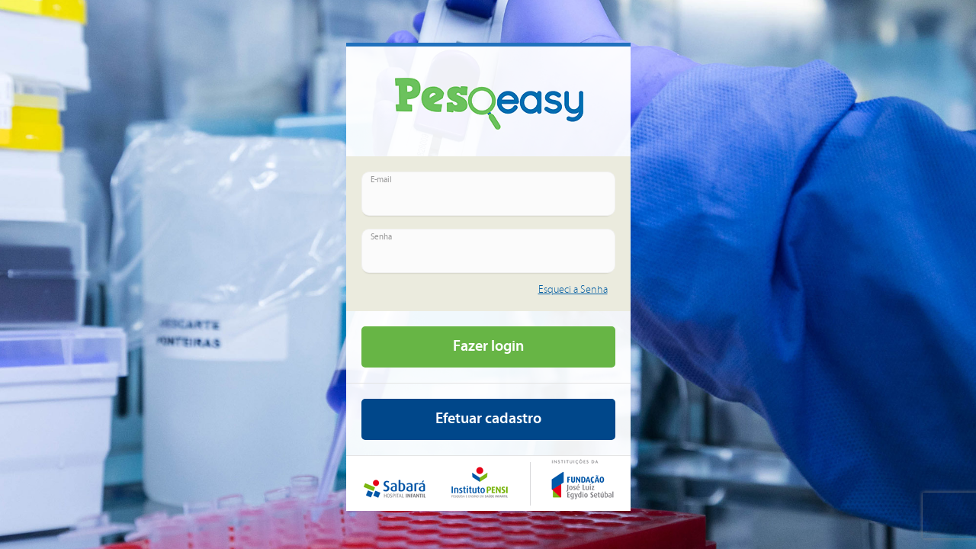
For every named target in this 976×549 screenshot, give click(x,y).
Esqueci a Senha (573, 290)
